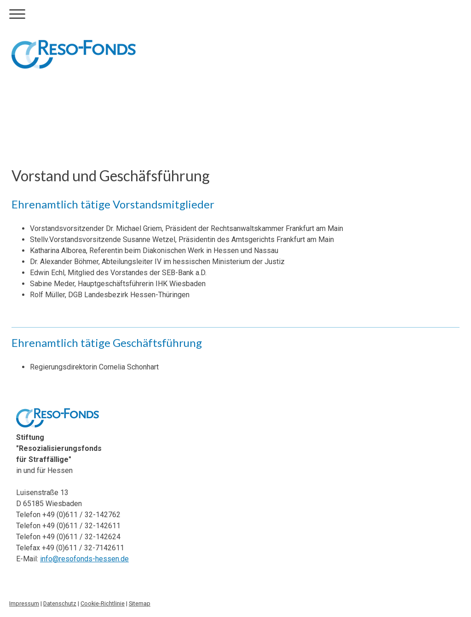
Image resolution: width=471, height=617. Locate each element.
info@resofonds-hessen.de (84, 558)
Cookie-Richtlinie (102, 603)
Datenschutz (59, 603)
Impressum (24, 603)
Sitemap (139, 603)
